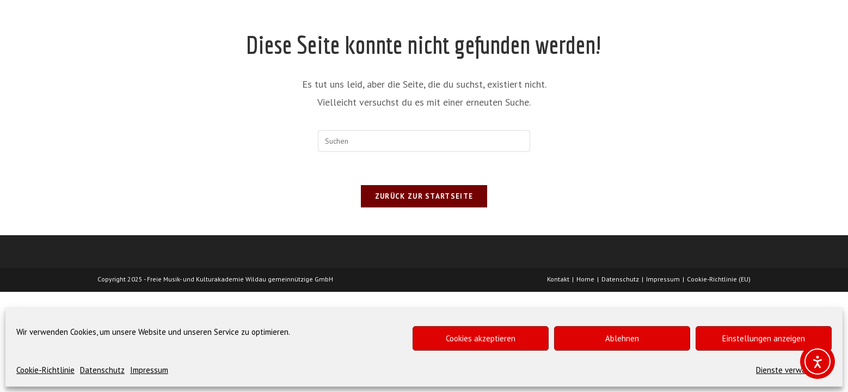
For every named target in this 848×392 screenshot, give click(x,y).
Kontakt (558, 279)
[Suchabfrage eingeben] (424, 141)
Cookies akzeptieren (480, 338)
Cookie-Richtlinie (45, 370)
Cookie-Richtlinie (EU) (719, 279)
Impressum (149, 370)
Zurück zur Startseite (424, 196)
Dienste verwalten (788, 370)
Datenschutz (102, 370)
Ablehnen (622, 338)
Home (585, 279)
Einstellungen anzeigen (763, 338)
